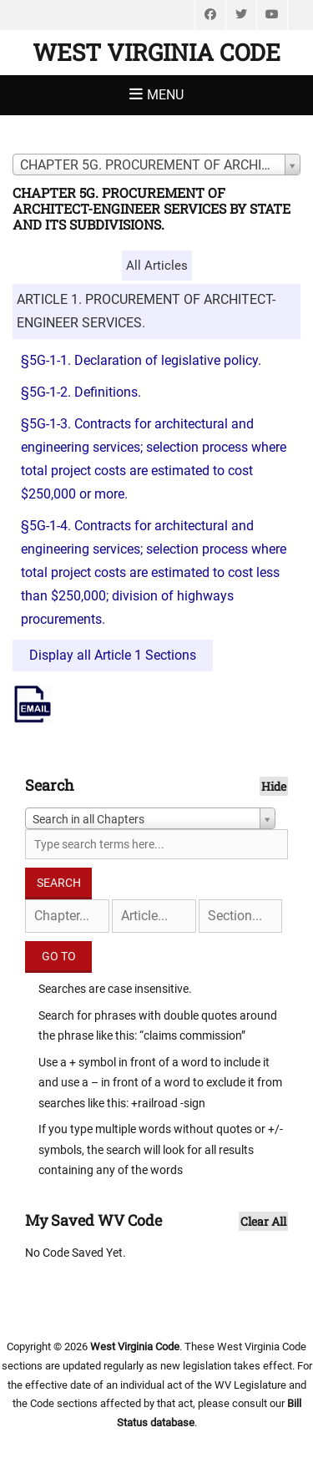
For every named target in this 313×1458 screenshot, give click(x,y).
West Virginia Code (156, 52)
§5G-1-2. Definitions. (81, 392)
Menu (165, 95)
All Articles (157, 265)
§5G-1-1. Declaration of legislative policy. (141, 360)
